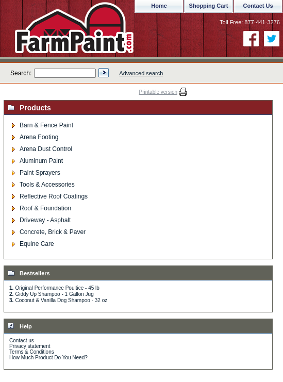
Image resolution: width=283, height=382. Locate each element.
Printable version (158, 92)
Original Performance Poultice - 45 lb (57, 288)
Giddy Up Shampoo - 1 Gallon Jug (54, 294)
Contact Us (258, 6)
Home (159, 6)
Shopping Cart (208, 6)
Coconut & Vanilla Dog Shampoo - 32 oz (61, 300)
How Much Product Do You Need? (48, 357)
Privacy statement (29, 346)
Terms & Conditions (31, 352)
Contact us (21, 340)
